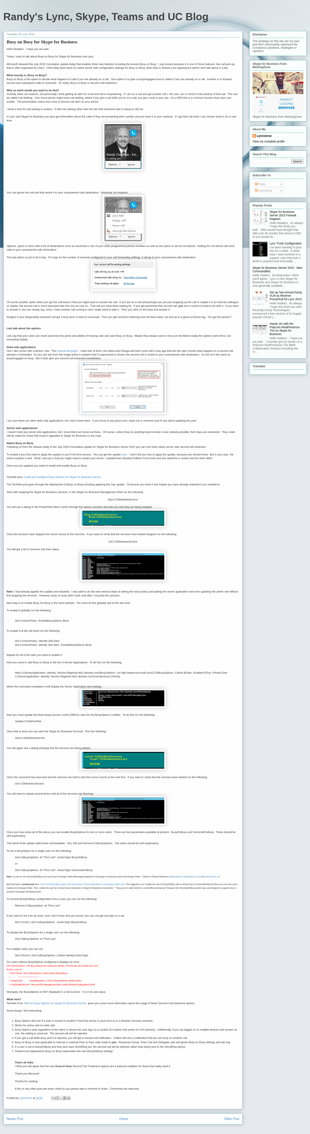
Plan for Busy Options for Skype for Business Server (56, 1003)
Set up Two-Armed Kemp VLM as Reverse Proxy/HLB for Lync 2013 (286, 296)
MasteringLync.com (192, 877)
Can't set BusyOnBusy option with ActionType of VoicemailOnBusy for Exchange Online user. (82, 884)
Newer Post (15, 1119)
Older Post (231, 1119)
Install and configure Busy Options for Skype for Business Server (62, 477)
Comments (263, 190)
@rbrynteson (176, 877)
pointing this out (212, 877)
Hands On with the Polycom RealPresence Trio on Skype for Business (285, 329)
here (124, 454)
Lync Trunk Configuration (286, 243)
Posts (260, 184)
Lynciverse (264, 135)
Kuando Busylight (67, 350)
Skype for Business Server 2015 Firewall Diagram (283, 215)
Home (123, 1119)
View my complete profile (269, 141)
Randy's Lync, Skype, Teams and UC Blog (106, 17)
